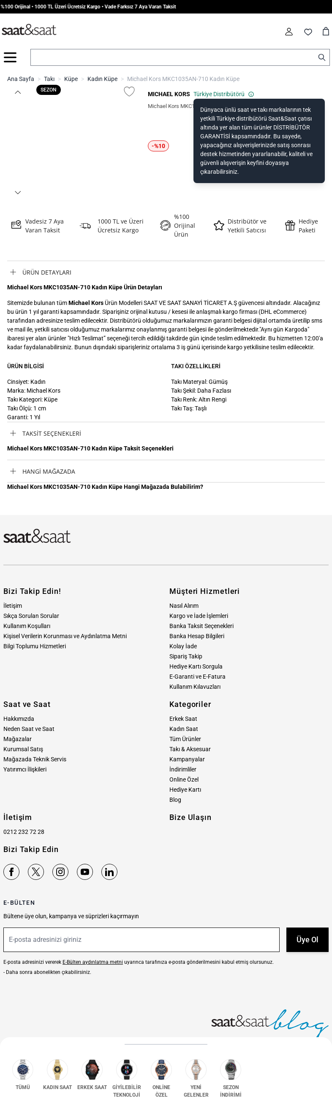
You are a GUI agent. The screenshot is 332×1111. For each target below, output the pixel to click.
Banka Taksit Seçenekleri (201, 626)
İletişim (12, 605)
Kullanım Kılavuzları (194, 686)
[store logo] (29, 30)
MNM (315, 1103)
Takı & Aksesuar (190, 749)
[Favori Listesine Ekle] (129, 91)
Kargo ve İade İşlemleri (198, 615)
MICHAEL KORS (169, 94)
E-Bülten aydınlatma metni (93, 962)
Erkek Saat (183, 718)
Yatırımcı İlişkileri (24, 769)
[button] (17, 92)
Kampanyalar (187, 759)
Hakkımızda (18, 718)
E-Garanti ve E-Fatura (197, 676)
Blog (175, 799)
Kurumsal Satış (23, 749)
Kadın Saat (183, 728)
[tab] (166, 272)
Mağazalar (17, 739)
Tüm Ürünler (185, 739)
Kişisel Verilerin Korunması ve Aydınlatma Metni (65, 636)
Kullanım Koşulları (26, 626)
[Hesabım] (289, 31)
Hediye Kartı (185, 789)
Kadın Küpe (102, 79)
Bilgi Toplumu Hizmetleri (34, 646)
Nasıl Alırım (184, 605)
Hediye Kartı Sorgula (196, 666)
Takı (49, 79)
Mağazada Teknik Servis (34, 759)
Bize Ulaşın (190, 817)
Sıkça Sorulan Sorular (31, 615)
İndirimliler (182, 769)
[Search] (322, 57)
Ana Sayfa (20, 79)
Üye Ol (307, 939)
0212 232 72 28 (23, 831)
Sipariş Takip (185, 656)
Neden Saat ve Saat (28, 728)
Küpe (71, 79)
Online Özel (184, 779)
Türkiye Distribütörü (223, 94)
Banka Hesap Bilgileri (196, 636)
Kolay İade (183, 646)
